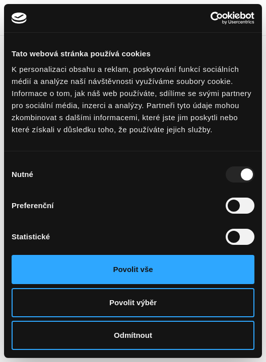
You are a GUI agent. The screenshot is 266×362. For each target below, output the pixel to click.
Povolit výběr (133, 302)
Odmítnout (133, 335)
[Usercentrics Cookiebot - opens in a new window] (210, 18)
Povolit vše (133, 269)
